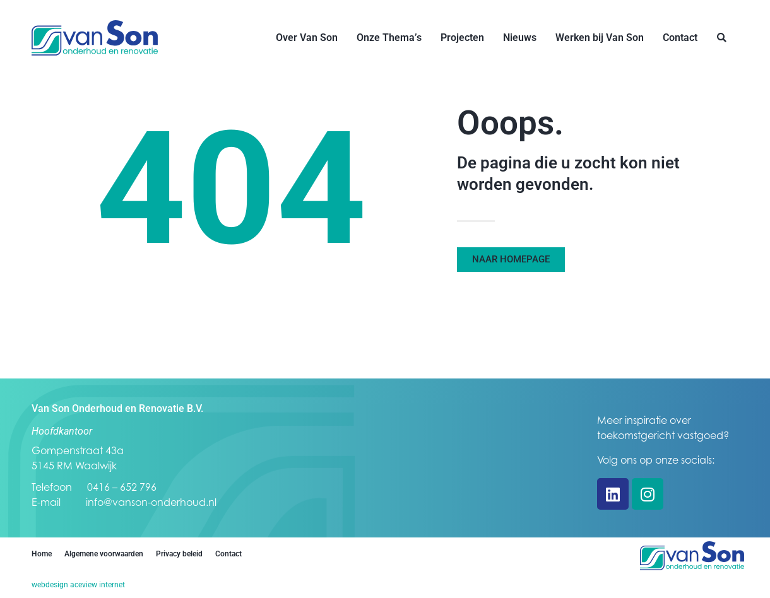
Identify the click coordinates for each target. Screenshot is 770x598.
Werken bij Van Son (599, 38)
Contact (680, 38)
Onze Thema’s (389, 38)
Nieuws (519, 38)
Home (42, 553)
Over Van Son (307, 38)
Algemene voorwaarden (103, 553)
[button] (721, 38)
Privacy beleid (179, 553)
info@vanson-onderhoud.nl (151, 502)
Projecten (462, 38)
